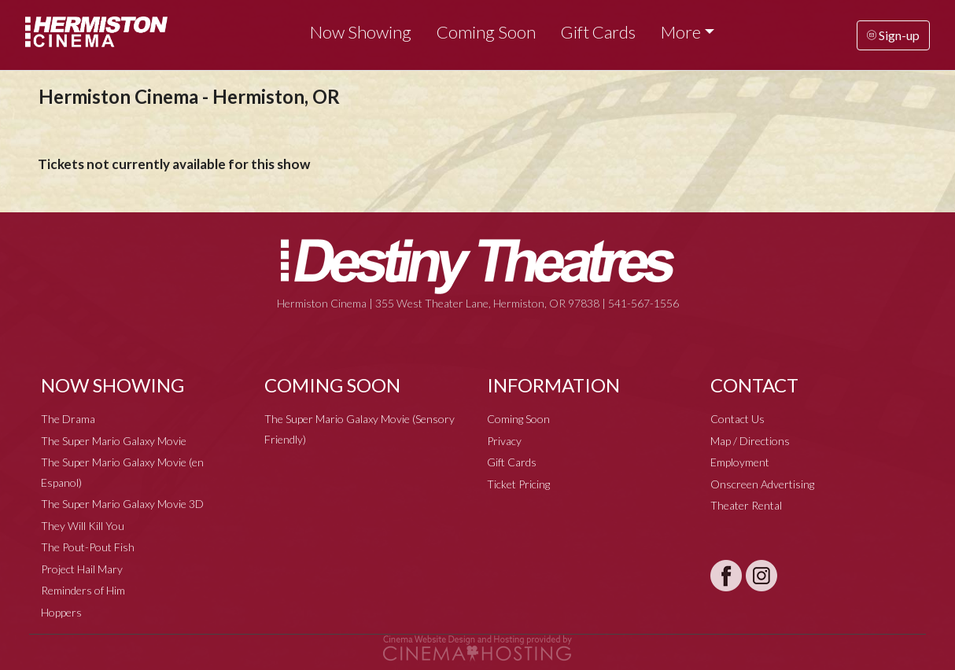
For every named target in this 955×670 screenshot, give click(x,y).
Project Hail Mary (82, 569)
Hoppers (61, 612)
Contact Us (737, 418)
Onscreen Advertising (762, 484)
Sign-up (893, 35)
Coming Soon (486, 31)
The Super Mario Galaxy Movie (113, 440)
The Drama (68, 418)
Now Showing (360, 31)
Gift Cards (598, 31)
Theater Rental (746, 505)
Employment (739, 462)
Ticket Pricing (518, 484)
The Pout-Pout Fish (88, 547)
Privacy (504, 440)
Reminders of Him (83, 590)
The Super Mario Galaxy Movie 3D (122, 503)
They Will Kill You (82, 525)
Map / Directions (750, 440)
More (681, 31)
